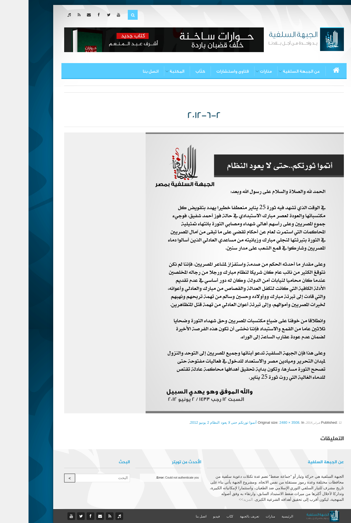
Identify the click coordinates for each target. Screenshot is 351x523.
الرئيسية (259, 516)
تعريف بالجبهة (220, 516)
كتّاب (172, 71)
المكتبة (148, 71)
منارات (237, 71)
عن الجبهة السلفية (272, 71)
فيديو (188, 516)
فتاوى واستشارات (204, 71)
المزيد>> (217, 499)
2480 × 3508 (261, 422)
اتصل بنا (122, 71)
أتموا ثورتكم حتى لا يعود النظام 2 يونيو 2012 (195, 422)
